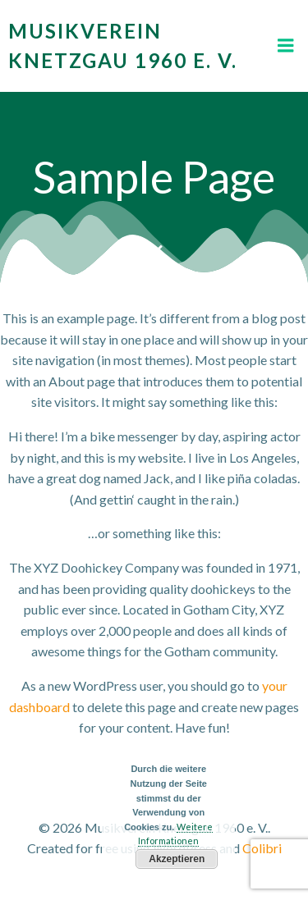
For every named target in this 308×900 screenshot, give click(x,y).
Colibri (262, 848)
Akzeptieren (177, 859)
